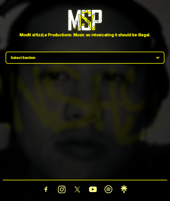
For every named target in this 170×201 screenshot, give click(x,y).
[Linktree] (124, 189)
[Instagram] (61, 189)
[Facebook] (46, 189)
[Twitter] (77, 189)
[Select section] (85, 58)
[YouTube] (92, 189)
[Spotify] (108, 189)
